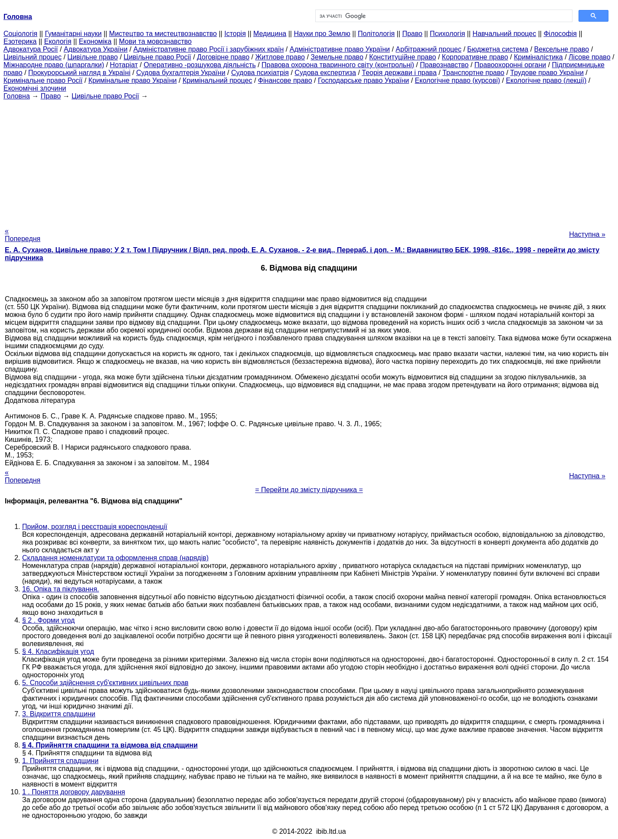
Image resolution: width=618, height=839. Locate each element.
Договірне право (223, 57)
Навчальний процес (504, 33)
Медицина (269, 33)
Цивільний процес (32, 57)
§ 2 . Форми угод (48, 620)
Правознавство (444, 65)
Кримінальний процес (217, 80)
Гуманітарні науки (73, 33)
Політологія (376, 33)
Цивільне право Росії (157, 57)
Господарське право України (363, 80)
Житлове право (280, 57)
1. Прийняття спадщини (60, 760)
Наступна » (587, 234)
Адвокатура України (96, 49)
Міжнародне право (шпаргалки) (53, 65)
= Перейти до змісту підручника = (309, 489)
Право (412, 33)
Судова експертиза (325, 72)
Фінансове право (285, 80)
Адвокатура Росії (30, 49)
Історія (235, 33)
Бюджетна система (497, 49)
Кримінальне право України (132, 80)
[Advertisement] (309, 161)
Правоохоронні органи (510, 65)
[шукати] (443, 16)
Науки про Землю (322, 33)
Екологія (58, 41)
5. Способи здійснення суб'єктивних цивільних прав (105, 682)
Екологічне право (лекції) (546, 80)
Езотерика (20, 41)
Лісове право (589, 57)
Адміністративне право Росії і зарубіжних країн (208, 49)
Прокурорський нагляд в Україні (79, 72)
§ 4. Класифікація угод (58, 651)
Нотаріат (123, 65)
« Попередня (22, 234)
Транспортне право (473, 72)
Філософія (560, 33)
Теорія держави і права (399, 72)
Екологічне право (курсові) (457, 80)
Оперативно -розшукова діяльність (200, 65)
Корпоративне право (475, 57)
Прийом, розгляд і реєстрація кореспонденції (94, 526)
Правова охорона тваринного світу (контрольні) (338, 65)
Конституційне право (402, 57)
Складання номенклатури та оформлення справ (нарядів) (115, 558)
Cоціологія (20, 33)
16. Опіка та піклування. (60, 589)
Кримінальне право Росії (42, 80)
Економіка (95, 41)
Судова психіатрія (260, 72)
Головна (16, 96)
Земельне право (337, 57)
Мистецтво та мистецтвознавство (163, 33)
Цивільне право (92, 57)
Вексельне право (561, 49)
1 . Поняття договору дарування (73, 792)
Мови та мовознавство (155, 41)
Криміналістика (538, 57)
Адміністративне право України (340, 49)
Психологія (447, 33)
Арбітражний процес (428, 49)
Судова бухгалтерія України (181, 72)
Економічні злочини (34, 88)
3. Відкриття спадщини (58, 714)
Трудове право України (547, 72)
